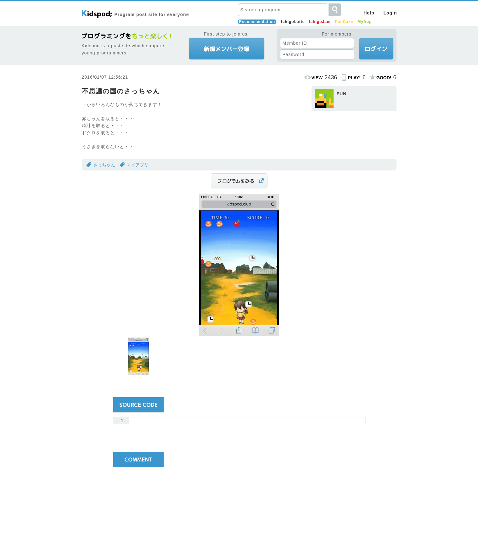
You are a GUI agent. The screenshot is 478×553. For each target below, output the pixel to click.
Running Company (259, 536)
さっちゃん (104, 164)
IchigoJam (319, 22)
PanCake (344, 22)
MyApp (364, 22)
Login (390, 12)
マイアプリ (138, 164)
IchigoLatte (293, 22)
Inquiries (289, 536)
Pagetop (387, 489)
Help (368, 12)
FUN (342, 93)
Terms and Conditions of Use (208, 536)
